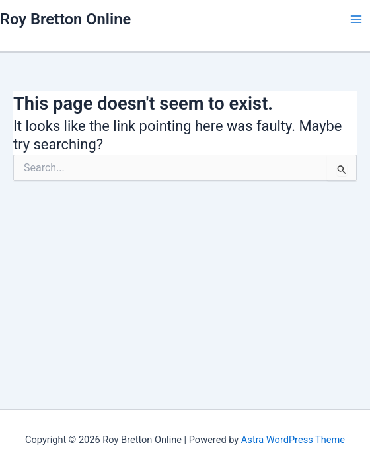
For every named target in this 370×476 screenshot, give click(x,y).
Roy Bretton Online (65, 19)
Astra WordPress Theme (293, 440)
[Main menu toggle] (356, 19)
